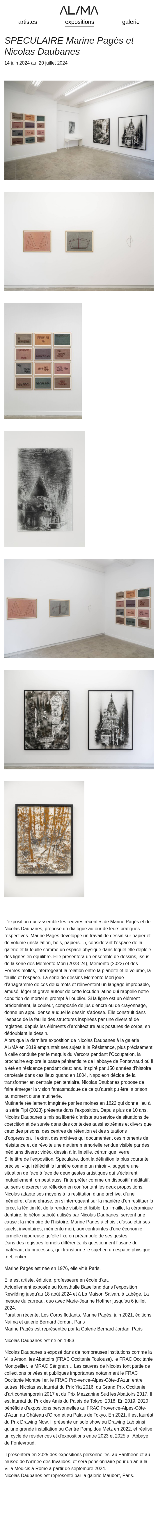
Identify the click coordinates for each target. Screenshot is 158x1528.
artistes (27, 22)
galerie (131, 22)
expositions (79, 22)
